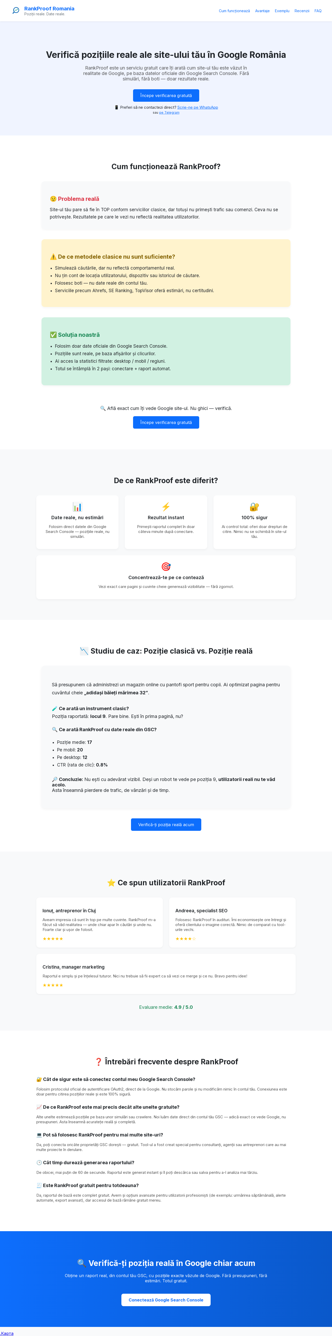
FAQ (318, 11)
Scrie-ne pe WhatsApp (197, 107)
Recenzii (302, 11)
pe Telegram (169, 112)
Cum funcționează (234, 11)
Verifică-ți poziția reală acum (166, 824)
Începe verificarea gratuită (166, 95)
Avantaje (262, 11)
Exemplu (282, 11)
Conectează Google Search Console (166, 1300)
